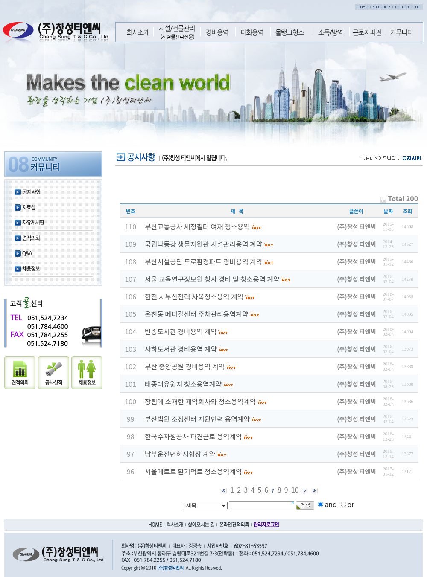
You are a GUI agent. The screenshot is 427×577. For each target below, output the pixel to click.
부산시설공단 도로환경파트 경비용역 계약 (204, 261)
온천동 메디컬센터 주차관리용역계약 (197, 314)
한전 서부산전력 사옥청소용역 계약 (194, 296)
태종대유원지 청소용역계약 (183, 384)
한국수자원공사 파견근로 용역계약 (193, 436)
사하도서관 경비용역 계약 (181, 349)
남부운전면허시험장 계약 (180, 454)
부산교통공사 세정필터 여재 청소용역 (197, 226)
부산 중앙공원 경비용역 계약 (185, 366)
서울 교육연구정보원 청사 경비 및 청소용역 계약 (212, 279)
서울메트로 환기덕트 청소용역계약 (193, 471)
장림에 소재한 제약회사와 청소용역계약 (200, 401)
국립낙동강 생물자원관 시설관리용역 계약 (204, 244)
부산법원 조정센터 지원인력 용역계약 (197, 419)
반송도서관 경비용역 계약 (181, 331)
